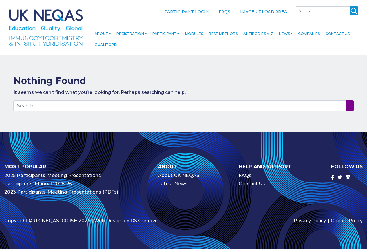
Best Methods (223, 36)
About (101, 36)
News (284, 36)
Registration (130, 36)
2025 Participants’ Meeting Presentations (52, 177)
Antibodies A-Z (258, 36)
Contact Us (337, 36)
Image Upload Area (263, 11)
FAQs (224, 11)
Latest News (173, 185)
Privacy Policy (310, 222)
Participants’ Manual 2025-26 (38, 185)
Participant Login (186, 11)
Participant (164, 36)
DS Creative (144, 222)
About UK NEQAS (178, 177)
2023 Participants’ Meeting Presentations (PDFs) (61, 194)
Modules (194, 36)
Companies (309, 36)
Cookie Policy (347, 222)
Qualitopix (106, 47)
